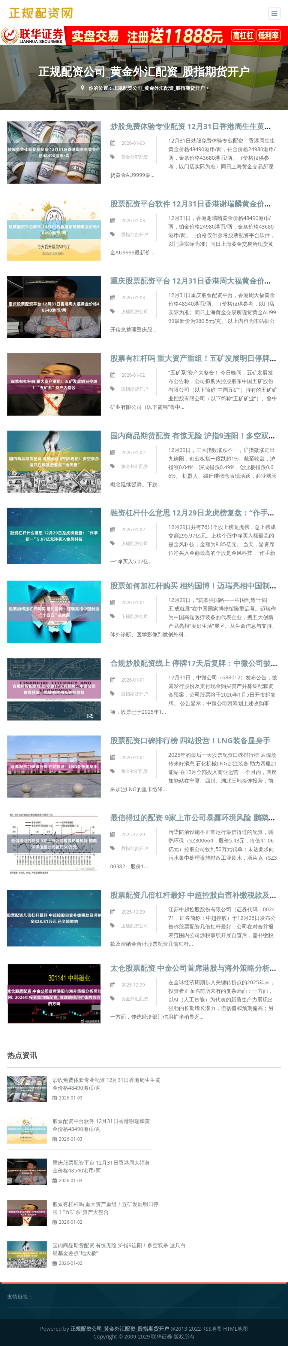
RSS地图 (212, 1328)
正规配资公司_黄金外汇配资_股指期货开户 (159, 88)
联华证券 (161, 1336)
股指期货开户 (134, 234)
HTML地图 (235, 1328)
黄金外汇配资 (134, 157)
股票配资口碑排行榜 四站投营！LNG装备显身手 (190, 740)
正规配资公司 (134, 311)
